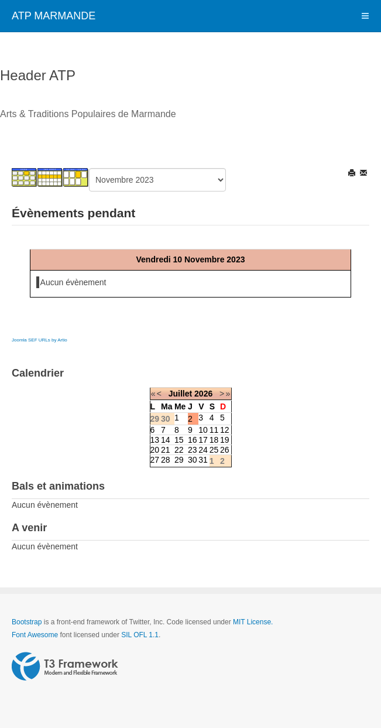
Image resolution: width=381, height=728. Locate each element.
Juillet (180, 393)
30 (192, 459)
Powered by (65, 666)
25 (214, 449)
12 (224, 430)
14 (165, 440)
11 (214, 430)
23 (192, 449)
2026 (203, 393)
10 (203, 430)
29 (179, 459)
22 (179, 449)
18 (214, 440)
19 (224, 440)
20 (155, 449)
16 (192, 440)
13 (155, 440)
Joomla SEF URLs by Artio (39, 340)
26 (224, 449)
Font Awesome (35, 635)
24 (203, 449)
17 (203, 440)
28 (165, 459)
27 (155, 459)
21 (165, 449)
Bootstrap (27, 622)
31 (203, 459)
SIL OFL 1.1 (140, 635)
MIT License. (253, 622)
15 (179, 440)
